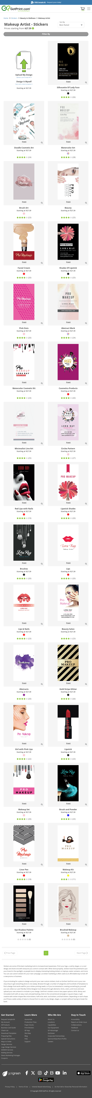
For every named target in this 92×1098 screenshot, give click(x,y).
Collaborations (76, 1025)
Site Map (28, 1033)
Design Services (6, 1044)
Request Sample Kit (8, 1019)
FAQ (26, 1039)
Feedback (74, 1028)
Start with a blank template (23, 84)
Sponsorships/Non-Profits (57, 1039)
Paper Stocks (29, 1025)
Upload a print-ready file (24, 77)
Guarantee (28, 1019)
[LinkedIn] (64, 1073)
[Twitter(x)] (33, 1073)
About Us (51, 1019)
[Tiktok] (46, 1073)
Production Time (30, 1022)
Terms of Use (23, 1087)
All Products (5, 1025)
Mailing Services (6, 1052)
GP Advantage (53, 1030)
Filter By (46, 34)
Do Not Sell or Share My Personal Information (71, 1087)
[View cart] (82, 9)
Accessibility (75, 1019)
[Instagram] (39, 1073)
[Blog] (51, 1073)
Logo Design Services (8, 1047)
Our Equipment (53, 1028)
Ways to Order (6, 1041)
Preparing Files (6, 1036)
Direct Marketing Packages (10, 1055)
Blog (26, 1036)
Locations (51, 1022)
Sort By (62, 22)
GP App (27, 1030)
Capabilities (52, 1025)
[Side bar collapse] (88, 9)
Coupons (4, 1058)
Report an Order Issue (79, 1022)
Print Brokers (29, 1028)
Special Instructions (8, 1039)
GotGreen (51, 1033)
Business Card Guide (8, 1028)
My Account (5, 1022)
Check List (4, 1030)
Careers (50, 1041)
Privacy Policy (10, 1087)
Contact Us (75, 1030)
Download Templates (8, 1033)
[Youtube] (58, 1073)
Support (27, 1041)
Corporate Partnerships (56, 1036)
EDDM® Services (7, 1050)
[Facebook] (27, 1073)
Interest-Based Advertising (41, 1087)
